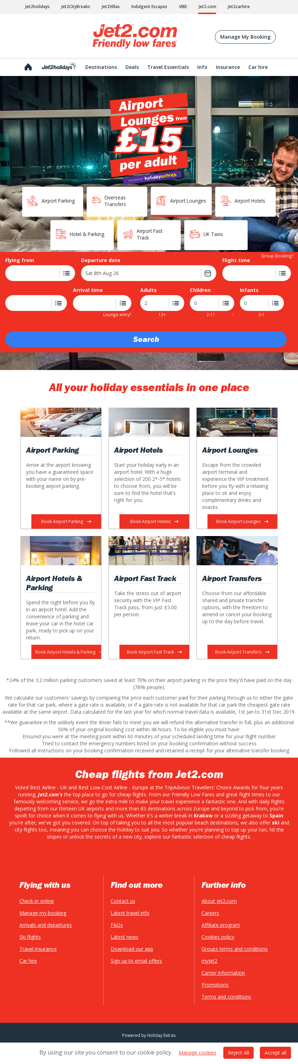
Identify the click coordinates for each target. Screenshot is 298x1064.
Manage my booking (42, 913)
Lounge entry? (117, 314)
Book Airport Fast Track (154, 652)
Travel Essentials (168, 67)
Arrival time (88, 290)
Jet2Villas (111, 6)
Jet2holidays (37, 6)
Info (202, 67)
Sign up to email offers (136, 960)
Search (146, 339)
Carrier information (223, 972)
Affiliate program (220, 925)
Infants (249, 290)
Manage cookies (197, 1048)
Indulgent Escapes (149, 6)
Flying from (19, 260)
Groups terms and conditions (234, 948)
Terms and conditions (226, 996)
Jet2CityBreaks (75, 6)
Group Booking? (277, 255)
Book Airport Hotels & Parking (68, 652)
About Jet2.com (219, 901)
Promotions (215, 984)
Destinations (101, 67)
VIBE (183, 6)
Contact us (123, 901)
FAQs (117, 925)
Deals (132, 67)
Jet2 (135, 36)
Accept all (275, 1048)
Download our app (132, 948)
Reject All (238, 1048)
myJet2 (209, 960)
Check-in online (36, 901)
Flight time (236, 260)
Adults (148, 290)
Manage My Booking (245, 36)
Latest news (124, 937)
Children (200, 290)
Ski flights (30, 937)
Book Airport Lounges (242, 521)
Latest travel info (130, 913)
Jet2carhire (239, 6)
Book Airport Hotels (154, 521)
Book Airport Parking (66, 521)
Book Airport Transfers (242, 652)
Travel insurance (38, 948)
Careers (210, 913)
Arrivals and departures (45, 925)
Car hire (28, 960)
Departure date (100, 260)
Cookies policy (217, 937)
